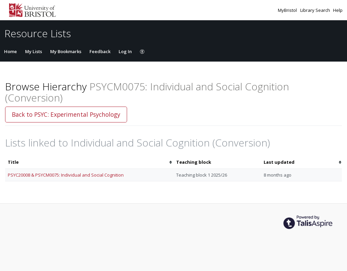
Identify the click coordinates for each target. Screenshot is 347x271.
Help (338, 10)
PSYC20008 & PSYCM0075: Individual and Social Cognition (66, 175)
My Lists (33, 51)
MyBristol (288, 10)
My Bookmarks (65, 51)
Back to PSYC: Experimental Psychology (66, 114)
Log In (125, 51)
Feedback (99, 51)
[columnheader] (89, 162)
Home (10, 51)
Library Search (315, 10)
